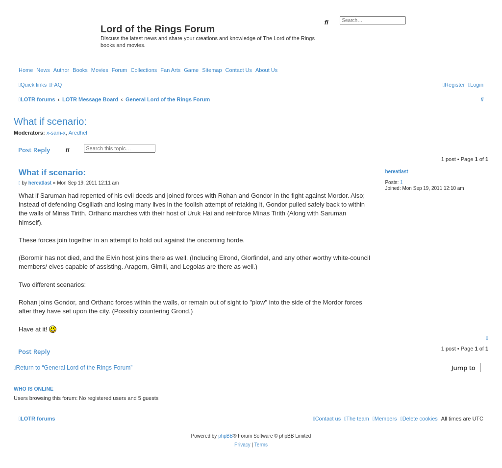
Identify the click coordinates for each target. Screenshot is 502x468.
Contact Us (239, 70)
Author (61, 70)
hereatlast (396, 171)
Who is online (33, 389)
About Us (266, 70)
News (43, 70)
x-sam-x (56, 133)
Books (80, 70)
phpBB (225, 436)
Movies (99, 70)
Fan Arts (170, 70)
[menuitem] (55, 85)
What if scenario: (50, 121)
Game (191, 70)
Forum (119, 70)
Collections (143, 70)
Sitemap (212, 70)
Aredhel (78, 133)
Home (26, 70)
